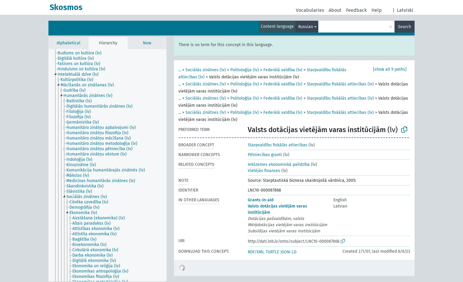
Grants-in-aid (260, 199)
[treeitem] (82, 53)
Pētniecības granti (265, 154)
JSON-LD (288, 252)
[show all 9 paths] (390, 69)
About (335, 10)
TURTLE (272, 252)
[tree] (107, 165)
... (179, 69)
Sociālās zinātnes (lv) (205, 69)
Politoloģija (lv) (244, 69)
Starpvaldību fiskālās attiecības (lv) (340, 84)
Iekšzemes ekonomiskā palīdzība (279, 164)
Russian (305, 26)
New (147, 43)
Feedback (356, 10)
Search (404, 26)
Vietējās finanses (264, 170)
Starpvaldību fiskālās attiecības (277, 145)
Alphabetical (68, 43)
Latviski (405, 10)
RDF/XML (256, 252)
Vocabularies (310, 10)
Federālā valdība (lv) (282, 69)
